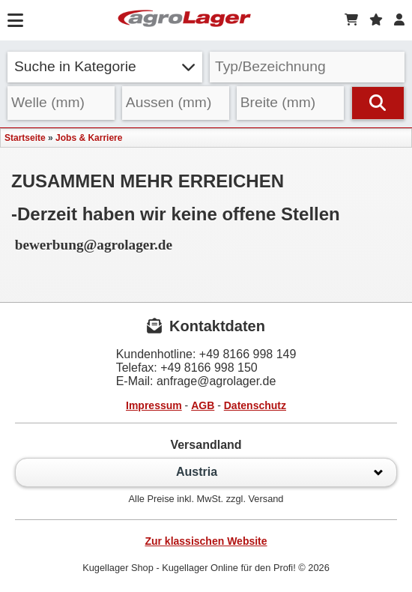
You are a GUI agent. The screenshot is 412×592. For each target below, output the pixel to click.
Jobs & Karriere (88, 138)
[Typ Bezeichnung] (307, 67)
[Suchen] (378, 103)
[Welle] (61, 103)
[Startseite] (184, 20)
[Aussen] (175, 103)
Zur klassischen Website (206, 541)
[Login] (399, 20)
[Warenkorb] (351, 20)
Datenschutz (255, 405)
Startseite (25, 138)
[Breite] (290, 103)
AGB (202, 405)
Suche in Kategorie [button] (105, 66)
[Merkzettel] (376, 20)
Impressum (154, 405)
